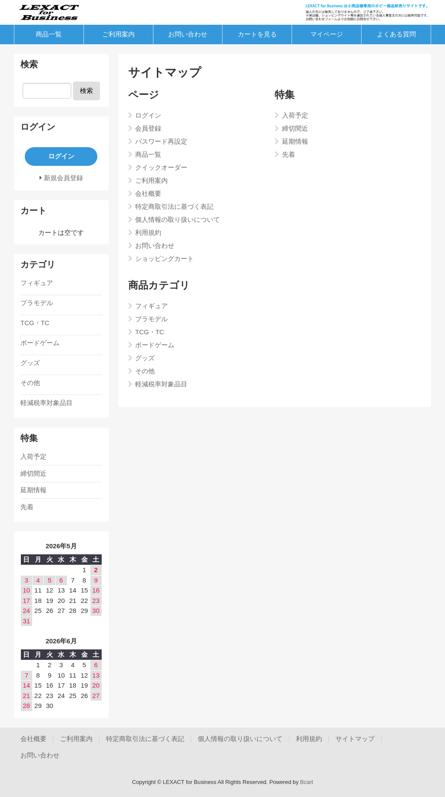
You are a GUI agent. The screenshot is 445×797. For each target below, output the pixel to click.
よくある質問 (396, 34)
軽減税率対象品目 (46, 402)
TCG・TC (35, 322)
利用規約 (309, 738)
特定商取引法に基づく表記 (145, 738)
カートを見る (257, 34)
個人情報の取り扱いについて (240, 738)
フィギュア (36, 283)
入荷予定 (33, 456)
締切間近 (33, 473)
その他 (30, 382)
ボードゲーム (40, 342)
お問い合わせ (187, 34)
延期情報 (33, 490)
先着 (26, 506)
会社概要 (33, 738)
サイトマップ (355, 738)
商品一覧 (49, 34)
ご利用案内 (118, 34)
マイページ (326, 34)
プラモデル (36, 302)
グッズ (30, 362)
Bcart (306, 782)
